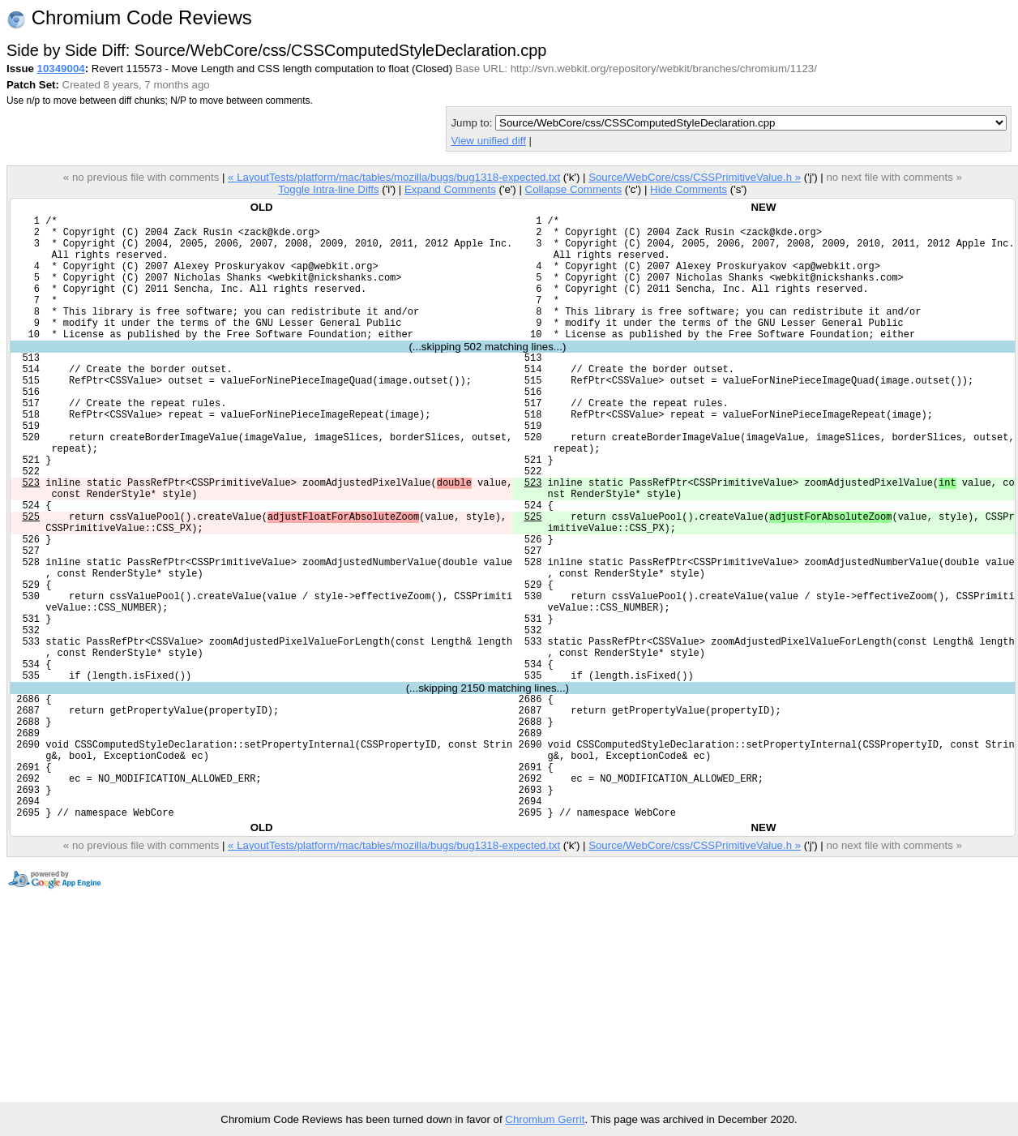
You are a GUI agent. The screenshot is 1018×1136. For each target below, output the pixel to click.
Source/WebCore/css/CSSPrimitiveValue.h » (694, 177)
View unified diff (488, 141)
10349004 (61, 68)
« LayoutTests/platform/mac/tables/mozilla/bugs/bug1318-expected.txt (394, 177)
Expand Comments (450, 189)
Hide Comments (688, 189)
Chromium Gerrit (544, 1119)
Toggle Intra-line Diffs (328, 189)
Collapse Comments (572, 189)
